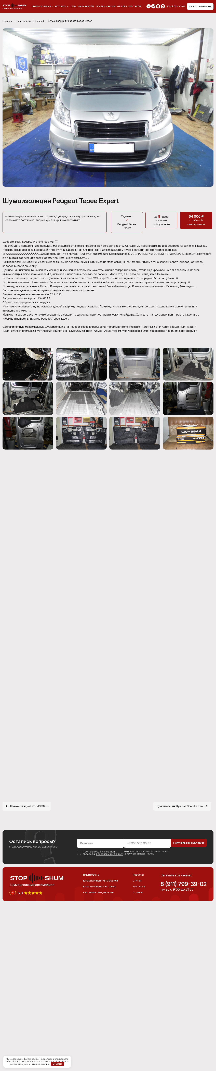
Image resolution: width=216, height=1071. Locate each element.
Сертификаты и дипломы (98, 1052)
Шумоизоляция (40, 6)
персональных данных (96, 1012)
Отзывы (121, 6)
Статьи (137, 1040)
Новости (138, 1034)
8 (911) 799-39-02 (183, 1043)
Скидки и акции (104, 6)
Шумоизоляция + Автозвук (99, 1046)
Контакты (133, 6)
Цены (72, 6)
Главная (7, 21)
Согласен (57, 1064)
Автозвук (59, 6)
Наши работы (85, 6)
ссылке (45, 1063)
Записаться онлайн (199, 6)
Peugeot (41, 21)
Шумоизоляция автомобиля (100, 1040)
